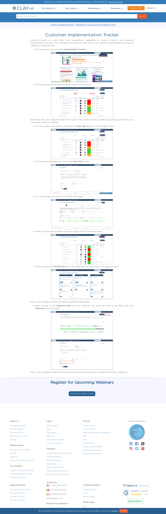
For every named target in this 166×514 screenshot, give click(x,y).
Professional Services (55, 475)
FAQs (85, 500)
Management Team (18, 433)
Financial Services (54, 468)
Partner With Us (17, 440)
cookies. (114, 511)
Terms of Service (90, 433)
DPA (85, 443)
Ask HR (13, 461)
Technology (51, 471)
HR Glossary (51, 440)
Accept (123, 511)
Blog (48, 436)
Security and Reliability (93, 454)
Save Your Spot (115, 2)
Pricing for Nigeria (17, 507)
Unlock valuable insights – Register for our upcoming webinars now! (83, 25)
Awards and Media (136, 429)
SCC (85, 447)
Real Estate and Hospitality (57, 482)
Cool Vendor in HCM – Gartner (19, 445)
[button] (48, 8)
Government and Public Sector (59, 461)
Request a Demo (136, 8)
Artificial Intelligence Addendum (97, 440)
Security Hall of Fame (92, 461)
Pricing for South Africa (20, 497)
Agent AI (14, 464)
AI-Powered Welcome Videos (22, 468)
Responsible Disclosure (93, 457)
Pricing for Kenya (17, 504)
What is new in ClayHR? (20, 457)
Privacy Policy (89, 436)
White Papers (52, 433)
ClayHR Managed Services (21, 481)
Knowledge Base (90, 497)
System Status (89, 504)
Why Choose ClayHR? (55, 447)
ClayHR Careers (16, 436)
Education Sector (53, 464)
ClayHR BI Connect (18, 485)
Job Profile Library (54, 450)
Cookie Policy (88, 450)
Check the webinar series (82, 394)
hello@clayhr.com (54, 506)
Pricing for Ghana (17, 500)
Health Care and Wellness (57, 478)
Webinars (50, 443)
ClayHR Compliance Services (22, 478)
